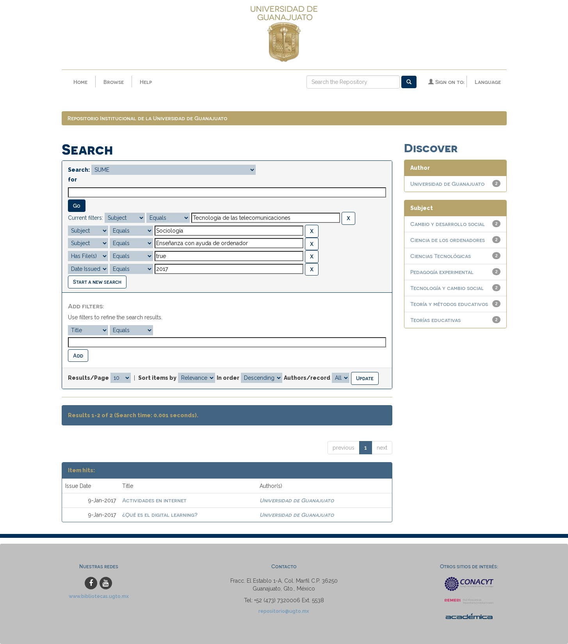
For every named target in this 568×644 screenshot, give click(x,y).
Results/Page (88, 378)
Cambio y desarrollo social (447, 224)
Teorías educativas (435, 320)
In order (228, 378)
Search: (79, 170)
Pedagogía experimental (442, 272)
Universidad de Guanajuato (297, 500)
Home (80, 81)
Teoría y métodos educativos (449, 304)
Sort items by (157, 378)
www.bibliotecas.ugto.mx (99, 596)
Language (488, 81)
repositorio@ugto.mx (283, 611)
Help (146, 81)
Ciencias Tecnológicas (440, 256)
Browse (113, 81)
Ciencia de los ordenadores (447, 240)
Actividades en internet (154, 500)
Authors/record (307, 378)
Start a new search (97, 282)
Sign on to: (446, 81)
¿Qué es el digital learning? (160, 514)
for (72, 179)
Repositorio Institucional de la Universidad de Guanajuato (147, 118)
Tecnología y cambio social (447, 288)
